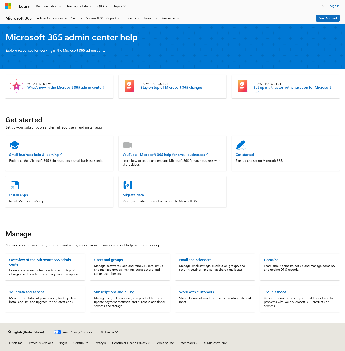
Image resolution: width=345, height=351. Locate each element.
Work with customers (196, 291)
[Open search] (323, 6)
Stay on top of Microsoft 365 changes (172, 87)
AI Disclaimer (14, 343)
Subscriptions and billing (114, 291)
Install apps (18, 195)
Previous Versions (41, 343)
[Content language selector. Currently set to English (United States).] (26, 332)
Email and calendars (195, 259)
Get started (245, 154)
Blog (61, 343)
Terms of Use (165, 343)
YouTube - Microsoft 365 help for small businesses (164, 154)
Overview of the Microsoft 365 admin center (40, 261)
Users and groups (108, 259)
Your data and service (26, 291)
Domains (271, 259)
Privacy (99, 343)
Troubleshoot (275, 291)
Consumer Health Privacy (129, 343)
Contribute (80, 343)
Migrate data (133, 195)
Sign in (335, 6)
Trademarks (187, 343)
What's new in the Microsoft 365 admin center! (65, 87)
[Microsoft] (8, 6)
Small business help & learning (34, 154)
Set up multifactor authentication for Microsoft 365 (292, 89)
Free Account (328, 18)
